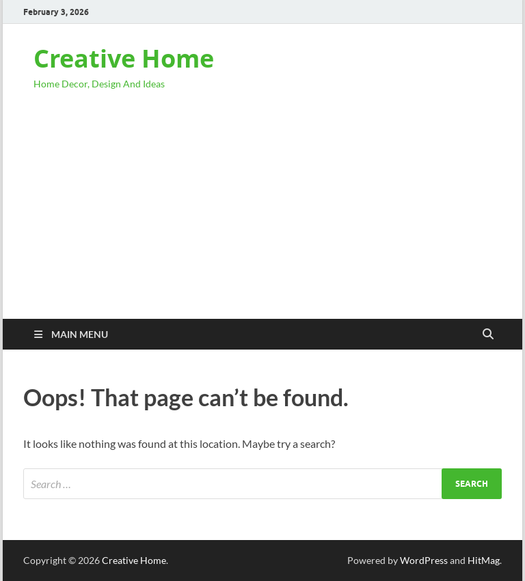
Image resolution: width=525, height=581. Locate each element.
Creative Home (123, 58)
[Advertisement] (262, 216)
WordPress (424, 560)
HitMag (484, 560)
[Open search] (488, 334)
